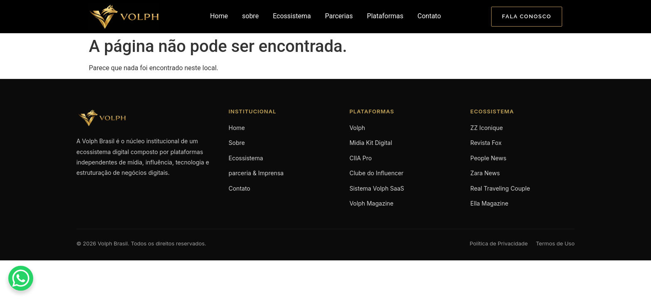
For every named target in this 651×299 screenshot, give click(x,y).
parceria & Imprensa (256, 172)
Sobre (237, 142)
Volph (357, 127)
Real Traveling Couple (500, 188)
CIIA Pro (361, 158)
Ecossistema (292, 16)
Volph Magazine (372, 203)
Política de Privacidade (499, 243)
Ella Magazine (489, 203)
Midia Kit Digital (371, 142)
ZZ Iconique (486, 127)
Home (219, 16)
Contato (429, 16)
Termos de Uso (555, 243)
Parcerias (339, 16)
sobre (250, 16)
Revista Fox (486, 142)
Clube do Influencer (377, 172)
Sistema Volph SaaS (377, 188)
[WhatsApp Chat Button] (20, 278)
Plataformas (385, 16)
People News (488, 158)
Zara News (485, 172)
